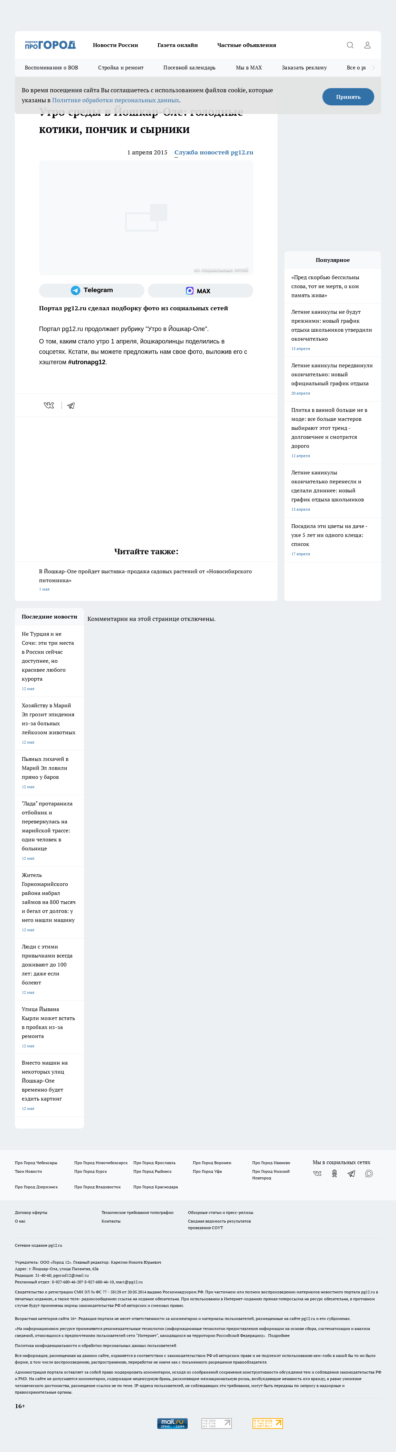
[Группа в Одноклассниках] (334, 1173)
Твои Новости (28, 1171)
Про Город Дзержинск (36, 1186)
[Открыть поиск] (350, 45)
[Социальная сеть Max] (200, 291)
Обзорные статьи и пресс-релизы (220, 1212)
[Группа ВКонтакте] (317, 1173)
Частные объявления (246, 44)
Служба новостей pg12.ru (214, 152)
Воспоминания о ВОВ (51, 67)
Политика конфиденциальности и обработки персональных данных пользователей (95, 1345)
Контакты (111, 1221)
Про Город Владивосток (97, 1186)
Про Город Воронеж (212, 1162)
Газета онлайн (178, 44)
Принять (348, 96)
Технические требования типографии (137, 1212)
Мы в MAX (249, 67)
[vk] (50, 405)
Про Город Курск (90, 1171)
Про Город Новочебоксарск (101, 1162)
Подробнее (279, 1335)
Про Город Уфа (207, 1171)
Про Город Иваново (271, 1162)
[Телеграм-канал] (91, 291)
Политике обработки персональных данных (115, 100)
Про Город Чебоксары (36, 1162)
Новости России (115, 44)
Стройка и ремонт (120, 67)
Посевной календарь (189, 67)
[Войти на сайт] (367, 45)
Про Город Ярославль (154, 1162)
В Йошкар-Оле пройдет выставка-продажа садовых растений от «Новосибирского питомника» (146, 581)
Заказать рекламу (304, 67)
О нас (20, 1221)
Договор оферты (31, 1212)
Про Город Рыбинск (152, 1171)
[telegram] (73, 405)
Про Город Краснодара (155, 1186)
